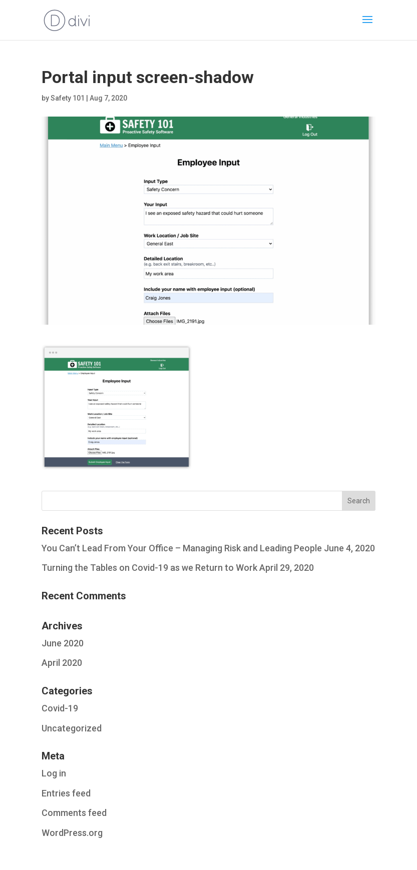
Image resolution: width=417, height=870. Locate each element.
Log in (54, 773)
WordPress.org (72, 832)
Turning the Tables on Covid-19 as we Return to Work (149, 567)
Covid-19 (60, 708)
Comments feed (74, 812)
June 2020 (63, 643)
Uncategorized (72, 728)
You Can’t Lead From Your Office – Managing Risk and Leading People (182, 548)
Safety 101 (68, 98)
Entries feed (66, 793)
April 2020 (62, 662)
